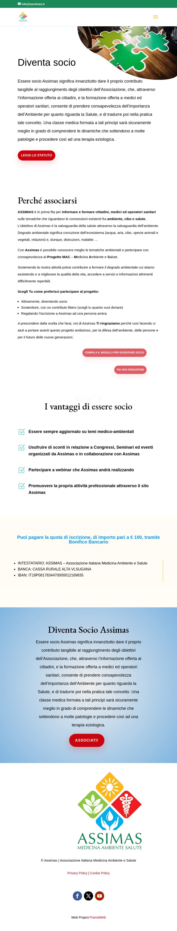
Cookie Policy (100, 873)
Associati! (86, 740)
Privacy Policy (77, 873)
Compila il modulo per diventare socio (106, 353)
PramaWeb (98, 917)
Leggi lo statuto (41, 155)
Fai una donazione (116, 370)
